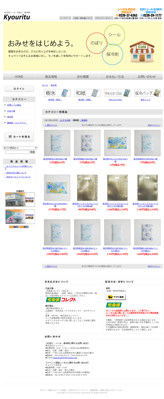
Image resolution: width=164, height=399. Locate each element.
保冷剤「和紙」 (85, 100)
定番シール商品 (14, 105)
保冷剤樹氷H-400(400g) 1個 (55, 159)
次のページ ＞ (154, 125)
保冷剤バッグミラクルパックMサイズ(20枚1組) (115, 204)
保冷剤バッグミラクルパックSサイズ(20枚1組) (85, 204)
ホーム (45, 85)
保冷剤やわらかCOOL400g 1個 (55, 204)
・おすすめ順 (64, 120)
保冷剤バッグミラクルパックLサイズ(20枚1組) (146, 204)
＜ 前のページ (51, 125)
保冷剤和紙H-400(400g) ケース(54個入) (145, 249)
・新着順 (83, 120)
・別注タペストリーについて (18, 177)
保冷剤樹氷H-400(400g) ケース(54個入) (85, 249)
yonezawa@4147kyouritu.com (65, 358)
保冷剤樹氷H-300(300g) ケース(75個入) (115, 249)
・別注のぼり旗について (16, 173)
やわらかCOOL (115, 100)
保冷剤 (10, 117)
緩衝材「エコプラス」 (17, 123)
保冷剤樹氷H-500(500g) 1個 (146, 159)
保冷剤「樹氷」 (55, 100)
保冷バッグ (146, 100)
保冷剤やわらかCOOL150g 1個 (115, 160)
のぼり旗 (11, 111)
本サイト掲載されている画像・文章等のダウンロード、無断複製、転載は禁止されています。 (82, 390)
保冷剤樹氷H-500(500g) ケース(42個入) (55, 249)
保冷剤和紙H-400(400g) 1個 (85, 159)
